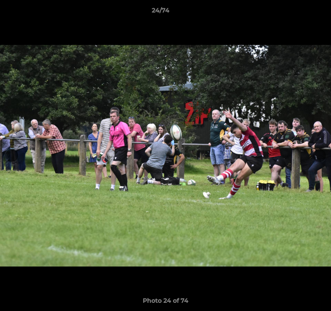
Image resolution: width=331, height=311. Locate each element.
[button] (300, 12)
